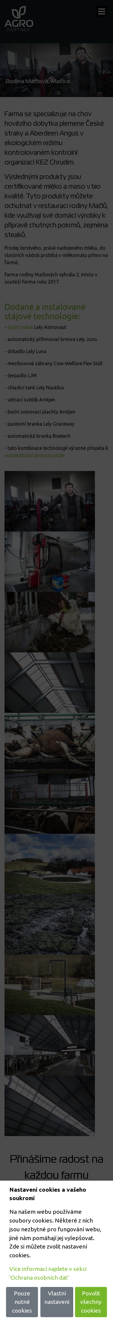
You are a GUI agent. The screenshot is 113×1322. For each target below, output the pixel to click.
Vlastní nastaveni (56, 1297)
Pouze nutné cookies (22, 1302)
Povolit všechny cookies (91, 1302)
